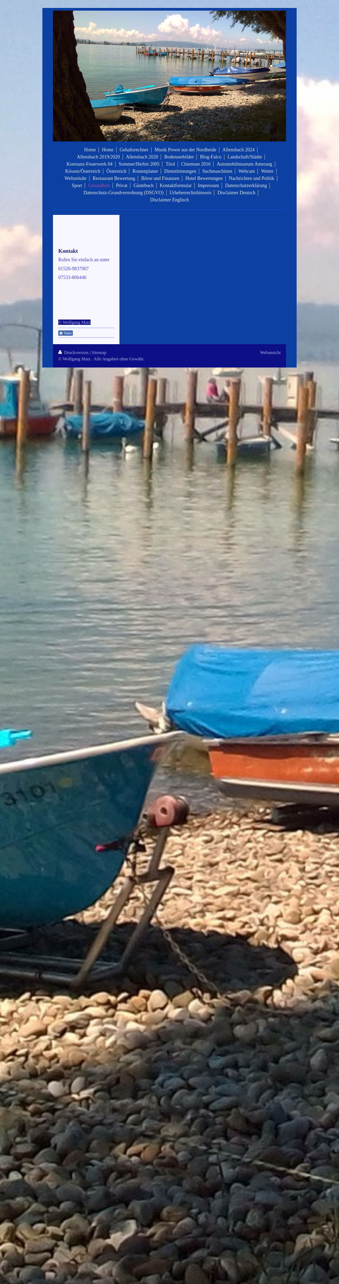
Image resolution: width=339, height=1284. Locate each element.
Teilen (65, 333)
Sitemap (99, 352)
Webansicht (270, 352)
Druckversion (74, 352)
